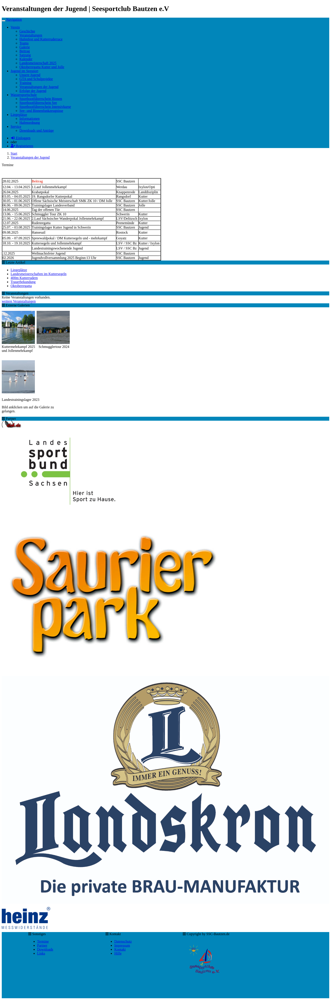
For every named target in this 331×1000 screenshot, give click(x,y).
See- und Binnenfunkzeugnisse (41, 111)
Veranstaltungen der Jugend (38, 87)
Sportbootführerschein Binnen (40, 99)
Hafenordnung (29, 122)
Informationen (29, 118)
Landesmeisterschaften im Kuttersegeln (38, 274)
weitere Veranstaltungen (19, 301)
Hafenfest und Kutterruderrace (40, 39)
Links (41, 953)
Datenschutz (123, 941)
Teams (24, 43)
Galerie (24, 47)
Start (14, 153)
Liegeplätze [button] (19, 114)
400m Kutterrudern (24, 278)
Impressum (122, 945)
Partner (42, 945)
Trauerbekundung (23, 282)
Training (25, 83)
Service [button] (16, 126)
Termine (43, 941)
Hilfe (118, 953)
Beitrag (24, 51)
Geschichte (27, 31)
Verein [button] (15, 27)
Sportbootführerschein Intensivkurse (45, 107)
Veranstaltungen (30, 35)
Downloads (45, 949)
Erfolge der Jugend (32, 91)
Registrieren (22, 146)
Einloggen (20, 138)
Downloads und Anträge (36, 130)
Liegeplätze (19, 270)
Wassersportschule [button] (24, 95)
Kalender (25, 59)
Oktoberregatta (21, 286)
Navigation (14, 19)
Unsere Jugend (29, 75)
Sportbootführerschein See (38, 103)
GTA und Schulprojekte (36, 79)
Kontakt (120, 949)
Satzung (25, 55)
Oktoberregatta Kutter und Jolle (41, 67)
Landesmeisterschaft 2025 (37, 63)
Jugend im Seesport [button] (24, 71)
